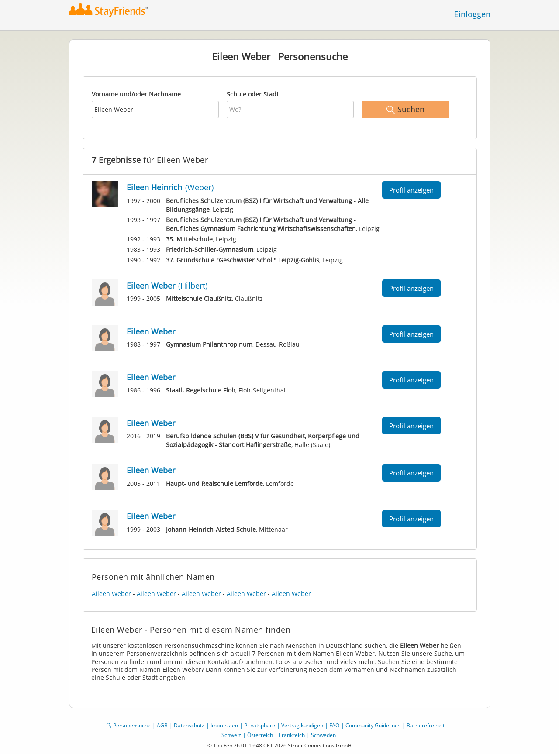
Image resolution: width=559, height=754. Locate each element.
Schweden (323, 735)
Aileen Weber (111, 593)
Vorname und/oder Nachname (136, 94)
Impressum (224, 725)
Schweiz (231, 735)
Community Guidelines (372, 725)
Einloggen (472, 14)
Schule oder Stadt (253, 94)
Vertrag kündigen (302, 725)
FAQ (334, 725)
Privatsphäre (259, 725)
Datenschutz (189, 725)
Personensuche (132, 725)
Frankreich (292, 735)
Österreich (260, 735)
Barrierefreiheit (426, 725)
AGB (162, 725)
